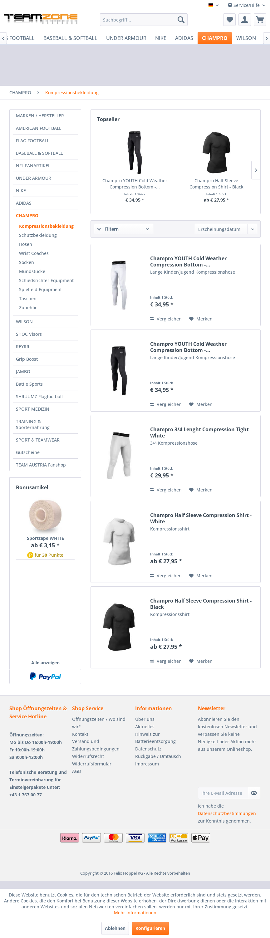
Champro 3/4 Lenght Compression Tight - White (201, 432)
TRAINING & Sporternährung (33, 424)
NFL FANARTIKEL (33, 166)
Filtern (108, 229)
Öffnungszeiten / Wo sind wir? (98, 723)
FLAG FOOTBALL (32, 141)
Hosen (25, 244)
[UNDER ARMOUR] (126, 38)
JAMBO (23, 371)
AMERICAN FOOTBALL (38, 128)
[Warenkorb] (260, 19)
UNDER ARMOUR (33, 178)
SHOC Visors (29, 334)
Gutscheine (28, 452)
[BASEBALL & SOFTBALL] (70, 38)
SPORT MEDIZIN (32, 409)
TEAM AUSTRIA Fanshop (41, 465)
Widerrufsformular (91, 764)
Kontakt (80, 734)
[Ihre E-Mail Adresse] (223, 793)
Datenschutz (148, 749)
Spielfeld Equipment (40, 289)
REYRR (22, 346)
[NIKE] (161, 38)
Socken (26, 262)
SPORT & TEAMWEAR (38, 440)
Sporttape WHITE (45, 538)
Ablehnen (115, 928)
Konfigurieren (150, 928)
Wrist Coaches (34, 253)
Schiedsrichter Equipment (46, 280)
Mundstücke (32, 271)
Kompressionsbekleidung (46, 226)
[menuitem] (144, 19)
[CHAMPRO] (215, 38)
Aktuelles (145, 727)
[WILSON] (246, 38)
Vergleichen (166, 319)
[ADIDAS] (184, 38)
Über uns (145, 719)
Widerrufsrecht (88, 756)
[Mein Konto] (244, 19)
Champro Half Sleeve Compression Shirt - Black (216, 184)
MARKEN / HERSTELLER (40, 116)
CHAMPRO (27, 215)
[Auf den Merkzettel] (201, 319)
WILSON (24, 322)
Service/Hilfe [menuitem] (244, 5)
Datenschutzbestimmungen (227, 813)
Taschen (28, 298)
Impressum (147, 764)
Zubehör (28, 307)
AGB (76, 771)
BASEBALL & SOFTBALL (39, 153)
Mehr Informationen (135, 913)
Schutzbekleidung (38, 235)
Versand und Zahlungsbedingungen (96, 745)
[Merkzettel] (229, 19)
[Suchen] (181, 19)
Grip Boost (27, 359)
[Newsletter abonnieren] (254, 793)
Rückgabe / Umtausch (158, 756)
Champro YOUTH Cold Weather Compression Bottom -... (134, 184)
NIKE (21, 190)
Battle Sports (29, 384)
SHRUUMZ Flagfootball (39, 396)
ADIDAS (24, 203)
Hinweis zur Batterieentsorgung (155, 738)
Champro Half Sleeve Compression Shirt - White (201, 518)
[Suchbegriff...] (144, 19)
